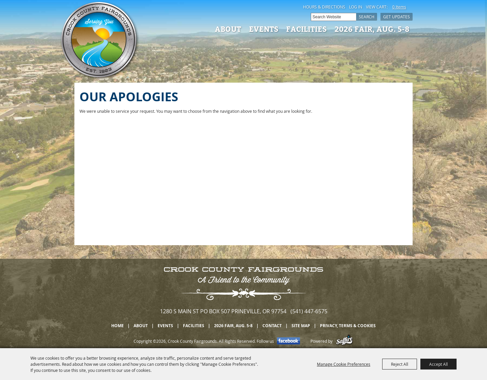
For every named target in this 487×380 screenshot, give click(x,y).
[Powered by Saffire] (344, 341)
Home (117, 326)
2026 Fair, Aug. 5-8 (372, 29)
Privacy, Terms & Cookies (348, 326)
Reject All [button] (399, 364)
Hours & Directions (324, 6)
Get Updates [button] (396, 16)
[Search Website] (333, 17)
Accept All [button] (438, 364)
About (228, 29)
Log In (355, 6)
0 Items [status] (399, 6)
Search (366, 16)
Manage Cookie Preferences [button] (343, 364)
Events (263, 29)
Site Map (301, 326)
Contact (272, 326)
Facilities (306, 29)
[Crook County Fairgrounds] (99, 40)
